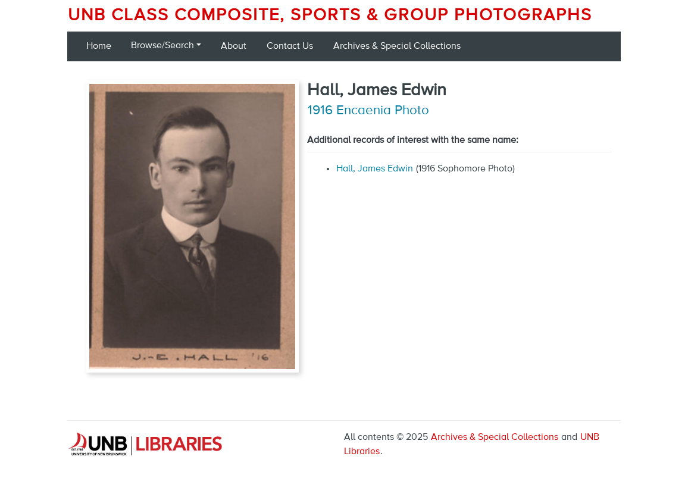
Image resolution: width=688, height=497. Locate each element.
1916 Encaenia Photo (368, 110)
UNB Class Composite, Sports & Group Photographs (330, 15)
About (233, 46)
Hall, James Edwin (374, 169)
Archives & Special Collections (397, 46)
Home (98, 46)
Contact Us (290, 46)
